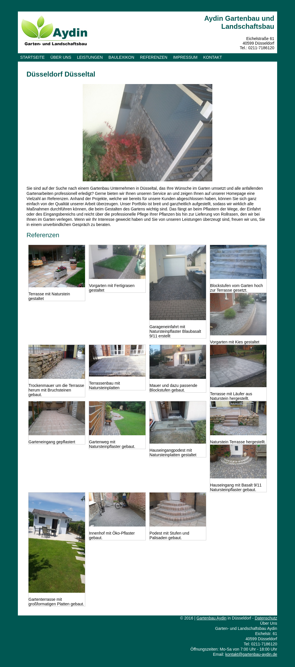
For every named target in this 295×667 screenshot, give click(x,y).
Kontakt (212, 57)
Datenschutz (266, 618)
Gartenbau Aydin (211, 618)
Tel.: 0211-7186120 (257, 47)
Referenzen (153, 57)
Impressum (185, 57)
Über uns (60, 57)
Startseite (32, 57)
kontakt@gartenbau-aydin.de (251, 654)
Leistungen (90, 57)
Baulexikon (121, 57)
